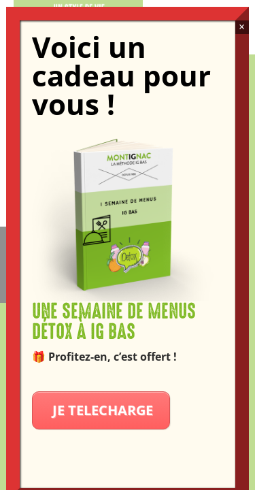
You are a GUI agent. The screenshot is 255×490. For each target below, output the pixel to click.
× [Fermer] (242, 27)
